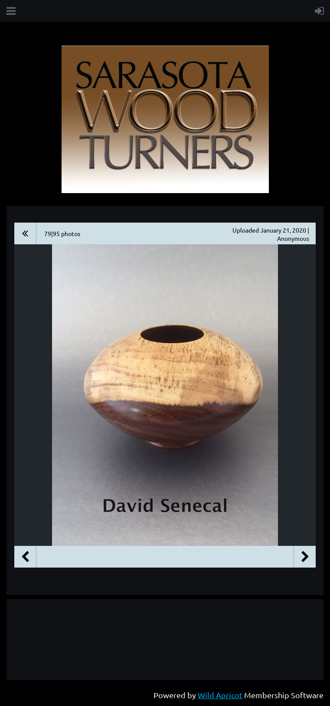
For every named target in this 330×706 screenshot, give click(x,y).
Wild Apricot (220, 694)
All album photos (25, 233)
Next (305, 557)
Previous (25, 557)
